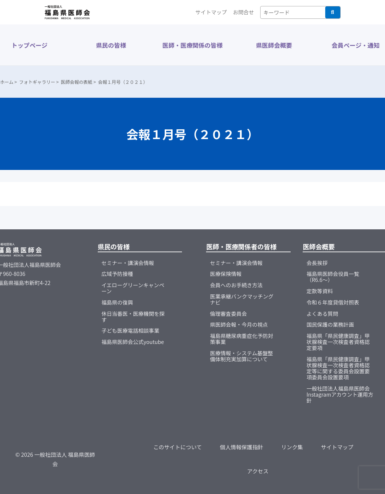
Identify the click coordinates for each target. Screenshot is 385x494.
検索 (332, 12)
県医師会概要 (274, 45)
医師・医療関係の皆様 (192, 45)
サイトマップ (211, 12)
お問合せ (243, 12)
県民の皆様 (111, 45)
